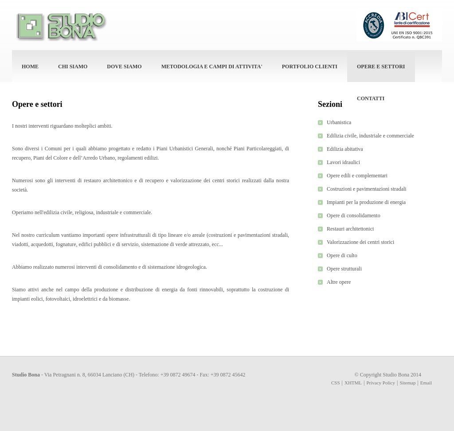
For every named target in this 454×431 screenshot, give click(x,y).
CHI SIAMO (72, 66)
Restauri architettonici (350, 229)
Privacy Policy (381, 382)
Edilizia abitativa (345, 149)
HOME (30, 66)
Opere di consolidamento (353, 215)
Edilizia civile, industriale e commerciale (370, 136)
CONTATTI (370, 98)
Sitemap (407, 382)
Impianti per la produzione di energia (366, 202)
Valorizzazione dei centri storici (360, 242)
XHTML (353, 382)
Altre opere (339, 282)
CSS (335, 382)
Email (426, 382)
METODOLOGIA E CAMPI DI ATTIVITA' (211, 66)
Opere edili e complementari (357, 175)
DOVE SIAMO (124, 66)
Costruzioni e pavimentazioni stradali (367, 189)
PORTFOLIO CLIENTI (309, 66)
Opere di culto (342, 255)
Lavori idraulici (343, 162)
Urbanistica (339, 122)
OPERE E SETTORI (381, 66)
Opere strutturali (344, 269)
